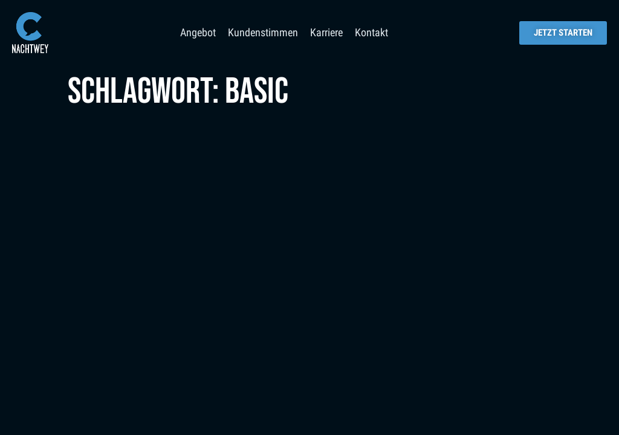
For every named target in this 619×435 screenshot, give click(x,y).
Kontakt (371, 32)
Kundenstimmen (263, 32)
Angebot (198, 32)
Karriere (326, 32)
